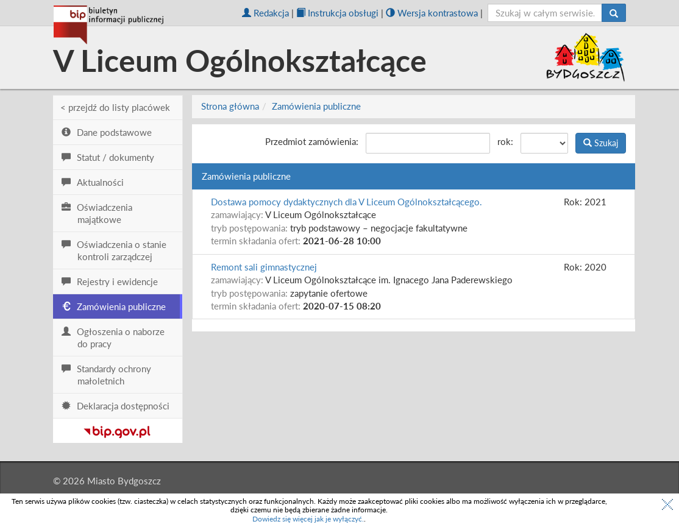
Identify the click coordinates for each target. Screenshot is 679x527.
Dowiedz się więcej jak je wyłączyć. (308, 518)
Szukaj (600, 143)
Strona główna (230, 106)
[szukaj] (545, 13)
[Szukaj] (614, 13)
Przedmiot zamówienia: (311, 141)
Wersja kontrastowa (432, 12)
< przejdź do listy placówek (115, 107)
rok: (505, 141)
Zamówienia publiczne (316, 106)
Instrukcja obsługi (337, 12)
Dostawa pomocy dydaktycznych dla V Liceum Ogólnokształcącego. (346, 201)
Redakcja (265, 12)
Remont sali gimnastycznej (264, 266)
